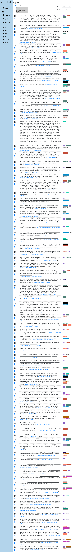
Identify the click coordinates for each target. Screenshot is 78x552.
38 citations (22, 449)
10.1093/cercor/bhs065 (39, 390)
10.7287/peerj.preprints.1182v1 (39, 339)
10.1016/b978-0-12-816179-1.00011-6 (28, 112)
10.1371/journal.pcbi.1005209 (45, 190)
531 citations (33, 510)
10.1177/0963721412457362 (26, 402)
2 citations (41, 48)
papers (6, 15)
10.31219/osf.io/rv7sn (29, 298)
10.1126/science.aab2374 (44, 312)
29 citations (22, 334)
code (5, 19)
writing (6, 22)
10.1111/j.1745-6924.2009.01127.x (34, 498)
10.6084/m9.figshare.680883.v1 (36, 369)
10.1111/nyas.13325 (39, 208)
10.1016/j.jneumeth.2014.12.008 (27, 345)
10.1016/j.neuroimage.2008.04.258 (49, 522)
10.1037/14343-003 (24, 350)
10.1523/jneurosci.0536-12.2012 (36, 396)
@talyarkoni (6, 2)
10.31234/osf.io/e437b (47, 80)
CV (4, 12)
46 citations (47, 208)
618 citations (36, 172)
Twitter (5, 34)
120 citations (55, 190)
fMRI (22, 7)
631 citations (48, 390)
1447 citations (53, 312)
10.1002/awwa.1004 (31, 436)
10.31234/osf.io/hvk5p (42, 76)
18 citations (36, 164)
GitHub (5, 31)
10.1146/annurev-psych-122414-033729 (29, 254)
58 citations (35, 326)
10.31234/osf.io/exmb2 (50, 157)
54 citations (57, 227)
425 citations (46, 498)
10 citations (43, 235)
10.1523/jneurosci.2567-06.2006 (43, 529)
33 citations (36, 384)
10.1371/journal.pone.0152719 (49, 239)
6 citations (32, 23)
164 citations (43, 473)
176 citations (38, 150)
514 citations (47, 396)
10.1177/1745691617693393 (26, 177)
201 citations (39, 365)
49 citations (54, 376)
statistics (22, 11)
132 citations (36, 479)
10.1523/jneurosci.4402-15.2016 (49, 222)
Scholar (5, 37)
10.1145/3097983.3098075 (26, 216)
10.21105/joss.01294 (49, 98)
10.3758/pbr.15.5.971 (24, 510)
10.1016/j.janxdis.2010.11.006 (42, 455)
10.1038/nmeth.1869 (40, 424)
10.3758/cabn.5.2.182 (53, 535)
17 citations (50, 339)
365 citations (23, 320)
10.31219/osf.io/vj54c (45, 294)
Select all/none (19, 5)
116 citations (55, 492)
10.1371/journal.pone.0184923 (48, 194)
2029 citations (35, 442)
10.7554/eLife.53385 (32, 28)
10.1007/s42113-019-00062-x (50, 105)
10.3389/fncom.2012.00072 (27, 414)
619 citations (36, 177)
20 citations (53, 294)
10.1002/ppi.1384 (42, 459)
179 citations (41, 254)
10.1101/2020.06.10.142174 (44, 61)
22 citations (35, 216)
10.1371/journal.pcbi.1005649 (26, 203)
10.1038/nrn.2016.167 (27, 172)
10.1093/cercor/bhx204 (28, 164)
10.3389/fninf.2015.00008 (53, 319)
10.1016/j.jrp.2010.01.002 (25, 485)
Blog (4, 28)
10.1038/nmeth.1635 (26, 442)
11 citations (37, 345)
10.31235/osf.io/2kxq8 (25, 42)
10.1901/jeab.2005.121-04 (35, 549)
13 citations (40, 28)
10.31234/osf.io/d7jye (56, 52)
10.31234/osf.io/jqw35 (50, 84)
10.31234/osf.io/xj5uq (40, 65)
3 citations (22, 54)
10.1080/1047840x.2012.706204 (44, 430)
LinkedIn (5, 40)
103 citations (53, 408)
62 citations (32, 350)
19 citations (37, 414)
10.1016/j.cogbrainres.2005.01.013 (49, 542)
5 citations (33, 42)
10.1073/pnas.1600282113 (26, 267)
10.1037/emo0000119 (39, 282)
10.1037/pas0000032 (27, 326)
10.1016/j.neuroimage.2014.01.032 (28, 365)
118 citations (54, 529)
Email (5, 43)
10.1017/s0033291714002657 (54, 332)
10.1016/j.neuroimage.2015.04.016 (28, 276)
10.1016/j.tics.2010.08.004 (33, 473)
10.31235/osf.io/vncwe (29, 118)
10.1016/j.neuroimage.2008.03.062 (48, 514)
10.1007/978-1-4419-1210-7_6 (44, 492)
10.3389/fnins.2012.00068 (26, 419)
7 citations (37, 118)
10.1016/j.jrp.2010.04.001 (25, 467)
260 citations (48, 504)
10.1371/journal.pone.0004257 (37, 504)
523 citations (35, 467)
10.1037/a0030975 (29, 384)
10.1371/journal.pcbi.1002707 (43, 408)
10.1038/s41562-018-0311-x (44, 143)
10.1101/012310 (27, 357)
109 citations (36, 267)
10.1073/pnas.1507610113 (45, 260)
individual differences (22, 10)
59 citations (39, 276)
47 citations (47, 282)
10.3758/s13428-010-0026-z (54, 448)
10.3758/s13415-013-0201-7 (44, 376)
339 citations (36, 248)
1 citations (55, 80)
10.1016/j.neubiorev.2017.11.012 (27, 150)
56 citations (36, 203)
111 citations (36, 402)
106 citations (35, 485)
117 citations (54, 260)
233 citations (54, 143)
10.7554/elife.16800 (28, 248)
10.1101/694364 (26, 23)
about (5, 8)
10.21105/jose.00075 (34, 48)
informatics (22, 9)
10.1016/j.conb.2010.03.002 (26, 479)
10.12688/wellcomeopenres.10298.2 (45, 227)
